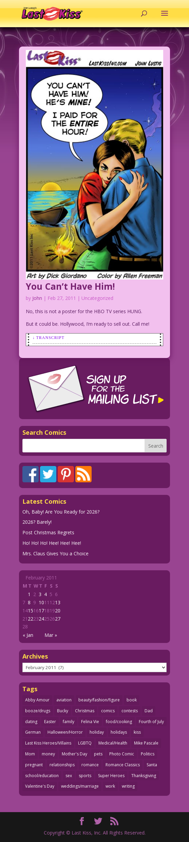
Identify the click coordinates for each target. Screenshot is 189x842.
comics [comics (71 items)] (108, 711)
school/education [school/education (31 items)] (42, 775)
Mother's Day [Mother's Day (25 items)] (74, 754)
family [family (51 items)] (68, 721)
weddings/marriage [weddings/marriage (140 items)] (80, 786)
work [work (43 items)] (110, 786)
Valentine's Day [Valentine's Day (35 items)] (39, 786)
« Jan (28, 635)
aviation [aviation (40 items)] (64, 700)
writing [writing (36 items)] (128, 786)
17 (41, 610)
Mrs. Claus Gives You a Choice (55, 553)
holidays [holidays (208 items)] (119, 732)
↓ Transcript (48, 337)
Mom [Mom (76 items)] (30, 754)
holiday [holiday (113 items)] (97, 732)
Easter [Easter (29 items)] (50, 721)
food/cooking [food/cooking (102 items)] (119, 721)
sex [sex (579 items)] (68, 775)
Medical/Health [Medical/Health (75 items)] (112, 743)
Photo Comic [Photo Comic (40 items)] (121, 754)
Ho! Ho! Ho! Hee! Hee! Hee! (51, 543)
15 (30, 610)
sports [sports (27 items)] (85, 775)
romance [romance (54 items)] (90, 765)
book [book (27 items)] (132, 700)
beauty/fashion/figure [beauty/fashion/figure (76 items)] (99, 700)
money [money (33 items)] (48, 754)
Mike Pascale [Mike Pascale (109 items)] (146, 743)
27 (57, 618)
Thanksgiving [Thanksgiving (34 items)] (143, 775)
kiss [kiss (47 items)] (137, 732)
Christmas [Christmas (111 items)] (84, 711)
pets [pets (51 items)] (98, 754)
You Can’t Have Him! (70, 286)
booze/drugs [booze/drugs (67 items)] (37, 711)
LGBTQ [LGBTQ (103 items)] (85, 743)
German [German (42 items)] (33, 732)
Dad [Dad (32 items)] (149, 711)
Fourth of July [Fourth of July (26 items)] (151, 721)
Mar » (50, 635)
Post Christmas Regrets (48, 532)
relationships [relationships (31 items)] (62, 765)
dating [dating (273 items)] (31, 721)
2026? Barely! (37, 522)
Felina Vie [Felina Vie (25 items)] (90, 721)
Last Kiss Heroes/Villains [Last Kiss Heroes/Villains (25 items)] (48, 743)
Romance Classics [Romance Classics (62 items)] (123, 765)
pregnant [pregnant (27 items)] (34, 765)
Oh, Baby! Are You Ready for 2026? (60, 511)
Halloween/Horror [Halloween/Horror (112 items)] (65, 732)
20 (57, 610)
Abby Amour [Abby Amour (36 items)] (37, 700)
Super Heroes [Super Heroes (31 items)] (111, 775)
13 (57, 602)
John (37, 298)
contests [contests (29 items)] (129, 711)
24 (41, 618)
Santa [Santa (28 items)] (152, 765)
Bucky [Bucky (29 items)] (62, 711)
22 (30, 618)
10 (41, 602)
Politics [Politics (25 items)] (147, 754)
